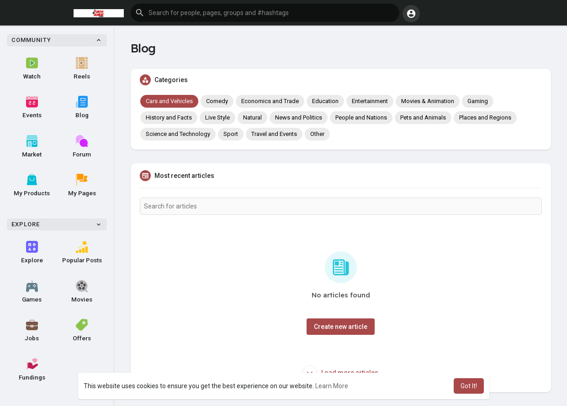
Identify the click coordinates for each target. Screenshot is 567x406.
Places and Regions (485, 117)
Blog (82, 107)
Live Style (217, 117)
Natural (252, 117)
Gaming (477, 101)
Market (32, 146)
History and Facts (169, 117)
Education (325, 101)
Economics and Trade (270, 101)
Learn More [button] (331, 386)
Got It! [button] (469, 386)
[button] (265, 13)
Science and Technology (178, 133)
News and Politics (298, 117)
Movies (81, 291)
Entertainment (370, 101)
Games (32, 291)
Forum (82, 146)
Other (317, 133)
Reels (82, 68)
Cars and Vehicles (169, 101)
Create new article (340, 326)
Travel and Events (274, 133)
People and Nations (361, 117)
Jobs (32, 330)
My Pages (82, 185)
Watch (32, 68)
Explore (32, 252)
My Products (32, 185)
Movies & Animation (427, 101)
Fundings (32, 369)
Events (32, 107)
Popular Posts (82, 252)
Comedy (217, 101)
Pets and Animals (423, 117)
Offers (82, 330)
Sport (230, 133)
